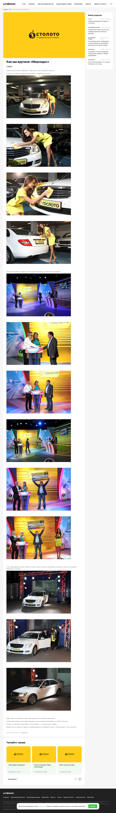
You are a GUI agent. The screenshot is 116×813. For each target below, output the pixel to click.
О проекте (31, 4)
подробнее (42, 806)
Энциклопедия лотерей (63, 4)
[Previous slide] (75, 779)
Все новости (12, 779)
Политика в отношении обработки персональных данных (16, 809)
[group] (18, 760)
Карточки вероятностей (45, 4)
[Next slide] (79, 779)
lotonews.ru (8, 801)
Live (24, 4)
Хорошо (92, 806)
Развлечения (78, 4)
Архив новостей (80, 797)
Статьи (59, 797)
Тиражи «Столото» (100, 4)
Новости (88, 4)
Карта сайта (90, 797)
